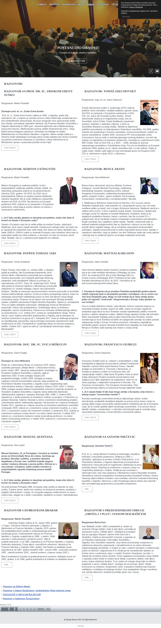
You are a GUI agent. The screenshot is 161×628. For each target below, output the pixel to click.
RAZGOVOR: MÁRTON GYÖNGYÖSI (29, 169)
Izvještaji (103, 4)
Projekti (54, 4)
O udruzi (41, 4)
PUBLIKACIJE (68, 4)
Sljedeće (41, 609)
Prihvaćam (126, 16)
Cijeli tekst (10, 148)
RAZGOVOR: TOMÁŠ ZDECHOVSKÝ (110, 91)
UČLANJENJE (118, 4)
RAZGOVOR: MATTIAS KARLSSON (109, 253)
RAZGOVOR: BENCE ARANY (105, 169)
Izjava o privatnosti (136, 7)
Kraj (48, 609)
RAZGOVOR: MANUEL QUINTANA (28, 436)
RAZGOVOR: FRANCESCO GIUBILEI (110, 344)
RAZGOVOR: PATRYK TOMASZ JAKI (30, 253)
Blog (81, 4)
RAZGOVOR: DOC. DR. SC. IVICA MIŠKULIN (35, 344)
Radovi (91, 4)
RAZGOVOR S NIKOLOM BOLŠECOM (22, 594)
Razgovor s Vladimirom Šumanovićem (21, 598)
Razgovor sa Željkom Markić (16, 586)
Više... (87, 489)
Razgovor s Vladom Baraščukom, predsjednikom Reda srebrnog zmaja (37, 590)
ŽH (82, 626)
